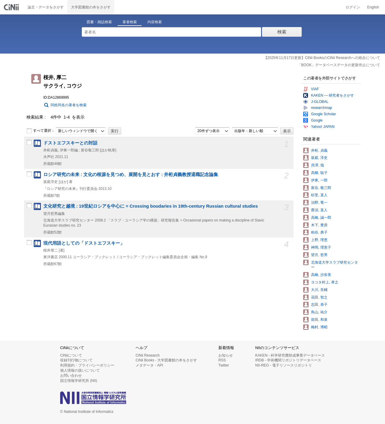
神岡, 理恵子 (321, 247)
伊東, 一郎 (319, 180)
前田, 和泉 (319, 319)
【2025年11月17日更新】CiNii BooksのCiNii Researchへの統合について (322, 58)
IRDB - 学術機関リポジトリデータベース (288, 360)
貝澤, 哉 (317, 165)
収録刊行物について (76, 360)
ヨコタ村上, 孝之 (324, 282)
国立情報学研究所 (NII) (78, 381)
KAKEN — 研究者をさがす (332, 95)
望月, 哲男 (319, 255)
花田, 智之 (319, 297)
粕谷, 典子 (319, 232)
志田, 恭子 (319, 304)
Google (317, 120)
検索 (281, 31)
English (373, 7)
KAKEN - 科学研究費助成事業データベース (290, 355)
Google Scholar (323, 114)
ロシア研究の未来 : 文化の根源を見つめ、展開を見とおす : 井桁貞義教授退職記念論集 (130, 174)
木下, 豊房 (319, 225)
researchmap (321, 108)
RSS (222, 360)
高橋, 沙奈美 (321, 275)
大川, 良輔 (319, 290)
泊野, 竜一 (319, 202)
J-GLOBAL (319, 102)
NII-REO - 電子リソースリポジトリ (283, 365)
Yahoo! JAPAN (322, 127)
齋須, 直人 (319, 210)
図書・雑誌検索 (99, 22)
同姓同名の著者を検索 (69, 105)
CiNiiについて (71, 355)
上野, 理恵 (319, 240)
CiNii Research (148, 355)
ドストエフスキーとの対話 (70, 143)
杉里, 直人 (319, 195)
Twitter (223, 365)
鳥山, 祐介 (319, 312)
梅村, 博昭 (319, 327)
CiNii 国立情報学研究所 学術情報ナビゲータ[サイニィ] (12, 7)
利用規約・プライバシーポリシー (87, 365)
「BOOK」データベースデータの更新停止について (338, 65)
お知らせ (225, 355)
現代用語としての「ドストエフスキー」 (84, 243)
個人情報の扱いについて (80, 370)
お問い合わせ (71, 375)
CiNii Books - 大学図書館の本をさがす (166, 360)
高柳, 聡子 (319, 173)
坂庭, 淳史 (319, 158)
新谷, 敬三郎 (321, 188)
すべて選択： (40, 131)
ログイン (353, 7)
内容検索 (154, 22)
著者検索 (129, 22)
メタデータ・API (149, 365)
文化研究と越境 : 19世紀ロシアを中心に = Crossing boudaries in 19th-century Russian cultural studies (150, 206)
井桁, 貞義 (319, 150)
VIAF (315, 89)
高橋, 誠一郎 (321, 217)
